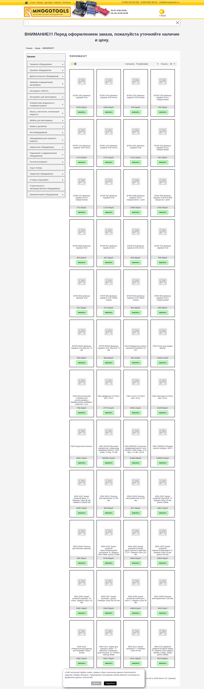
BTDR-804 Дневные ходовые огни (81, 297)
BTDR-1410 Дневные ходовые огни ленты (108, 147)
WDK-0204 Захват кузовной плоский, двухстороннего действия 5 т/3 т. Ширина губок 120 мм (135, 550)
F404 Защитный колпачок (81, 446)
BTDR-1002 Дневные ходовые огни (82, 96)
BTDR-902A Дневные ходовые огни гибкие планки (136, 298)
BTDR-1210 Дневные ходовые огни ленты (82, 147)
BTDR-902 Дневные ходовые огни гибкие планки (108, 298)
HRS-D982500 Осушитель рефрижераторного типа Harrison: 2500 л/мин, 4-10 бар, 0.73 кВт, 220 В (136, 449)
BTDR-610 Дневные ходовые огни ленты (135, 247)
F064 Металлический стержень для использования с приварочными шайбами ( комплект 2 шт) (82, 400)
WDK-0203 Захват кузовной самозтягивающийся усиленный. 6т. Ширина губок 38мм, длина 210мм (109, 550)
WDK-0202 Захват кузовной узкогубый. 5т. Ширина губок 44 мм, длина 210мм (163, 499)
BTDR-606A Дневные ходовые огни (82, 247)
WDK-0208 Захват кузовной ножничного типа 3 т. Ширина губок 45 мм (135, 599)
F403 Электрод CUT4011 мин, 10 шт (162, 397)
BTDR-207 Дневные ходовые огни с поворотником (81, 198)
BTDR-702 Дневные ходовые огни (162, 247)
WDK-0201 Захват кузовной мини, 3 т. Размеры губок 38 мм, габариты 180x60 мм (81, 499)
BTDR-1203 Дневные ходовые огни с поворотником (162, 97)
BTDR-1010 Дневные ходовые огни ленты (108, 96)
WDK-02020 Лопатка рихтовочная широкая (81, 547)
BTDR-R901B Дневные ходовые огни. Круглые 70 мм (109, 348)
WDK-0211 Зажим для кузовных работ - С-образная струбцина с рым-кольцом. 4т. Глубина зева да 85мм (109, 651)
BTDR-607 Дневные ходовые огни (108, 247)
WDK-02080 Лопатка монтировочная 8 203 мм (162, 597)
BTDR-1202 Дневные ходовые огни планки (136, 96)
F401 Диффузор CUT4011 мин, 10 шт (109, 397)
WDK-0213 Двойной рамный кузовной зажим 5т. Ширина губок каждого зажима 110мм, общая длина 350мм (162, 651)
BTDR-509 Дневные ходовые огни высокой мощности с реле (162, 198)
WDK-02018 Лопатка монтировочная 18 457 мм (135, 498)
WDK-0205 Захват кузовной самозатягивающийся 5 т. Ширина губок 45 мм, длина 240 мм (162, 550)
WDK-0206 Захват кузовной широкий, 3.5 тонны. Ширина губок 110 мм (81, 599)
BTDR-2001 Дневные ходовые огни (136, 147)
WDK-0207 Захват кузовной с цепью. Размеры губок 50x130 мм (109, 598)
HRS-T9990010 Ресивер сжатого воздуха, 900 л (163, 447)
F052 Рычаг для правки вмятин (163, 347)
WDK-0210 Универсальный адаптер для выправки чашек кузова (81, 650)
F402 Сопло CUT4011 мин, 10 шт (135, 397)
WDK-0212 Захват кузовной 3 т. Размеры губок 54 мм (135, 649)
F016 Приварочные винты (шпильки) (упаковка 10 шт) (136, 348)
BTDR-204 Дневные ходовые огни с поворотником (162, 148)
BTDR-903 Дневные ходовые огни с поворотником (162, 298)
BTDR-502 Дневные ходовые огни (108, 197)
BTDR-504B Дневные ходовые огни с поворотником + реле (136, 198)
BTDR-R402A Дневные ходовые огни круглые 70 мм (81, 348)
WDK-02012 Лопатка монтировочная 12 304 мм (108, 498)
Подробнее (110, 683)
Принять (96, 683)
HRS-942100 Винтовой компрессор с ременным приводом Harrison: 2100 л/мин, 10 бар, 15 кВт (108, 449)
